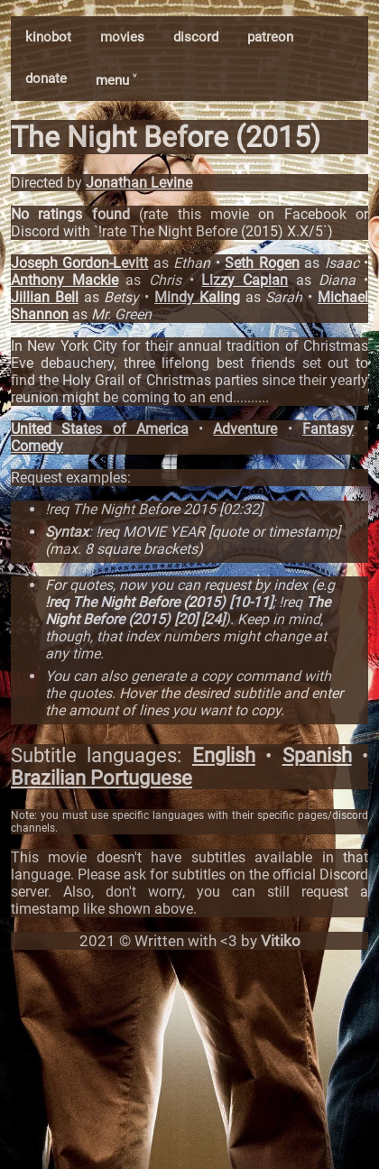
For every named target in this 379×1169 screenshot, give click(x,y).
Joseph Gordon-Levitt (79, 263)
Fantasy (328, 428)
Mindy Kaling (197, 297)
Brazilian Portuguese (101, 778)
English (223, 755)
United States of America (100, 428)
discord (195, 37)
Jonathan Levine (139, 182)
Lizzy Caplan (244, 280)
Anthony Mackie (64, 280)
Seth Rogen (262, 263)
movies (122, 37)
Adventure (245, 428)
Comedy (37, 446)
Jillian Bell (45, 297)
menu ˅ (116, 80)
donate (46, 78)
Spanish (317, 755)
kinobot (48, 37)
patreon (270, 37)
